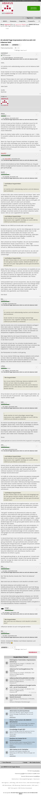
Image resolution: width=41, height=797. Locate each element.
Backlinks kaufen (26, 785)
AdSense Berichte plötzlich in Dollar (22, 678)
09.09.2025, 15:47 (29, 672)
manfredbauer (4, 53)
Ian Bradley (36, 770)
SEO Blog (12, 782)
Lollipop (3, 366)
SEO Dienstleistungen (33, 782)
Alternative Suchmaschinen (20, 711)
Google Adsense (19, 674)
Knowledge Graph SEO (17, 729)
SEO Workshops (6, 785)
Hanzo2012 (3, 153)
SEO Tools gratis (12, 788)
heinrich (22, 680)
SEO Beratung (16, 785)
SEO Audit (35, 785)
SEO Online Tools (21, 782)
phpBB (22, 773)
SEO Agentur (5, 782)
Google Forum (19, 665)
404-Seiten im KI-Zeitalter (19, 749)
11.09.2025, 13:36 (29, 663)
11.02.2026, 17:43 (29, 680)
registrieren (8, 24)
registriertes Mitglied (20, 24)
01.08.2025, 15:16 (29, 689)
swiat (2, 402)
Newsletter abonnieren (33, 8)
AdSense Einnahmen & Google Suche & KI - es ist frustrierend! (23, 686)
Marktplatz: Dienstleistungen (22, 702)
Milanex (3, 113)
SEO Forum (17, 0)
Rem (2, 299)
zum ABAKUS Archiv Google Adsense (10, 767)
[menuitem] (37, 18)
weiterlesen (13, 717)
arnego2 (7, 607)
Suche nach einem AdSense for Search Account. (21, 696)
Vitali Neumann (23, 699)
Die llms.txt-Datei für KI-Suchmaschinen (18, 739)
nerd (2, 444)
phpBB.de (37, 776)
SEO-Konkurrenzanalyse (25, 788)
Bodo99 (3, 172)
